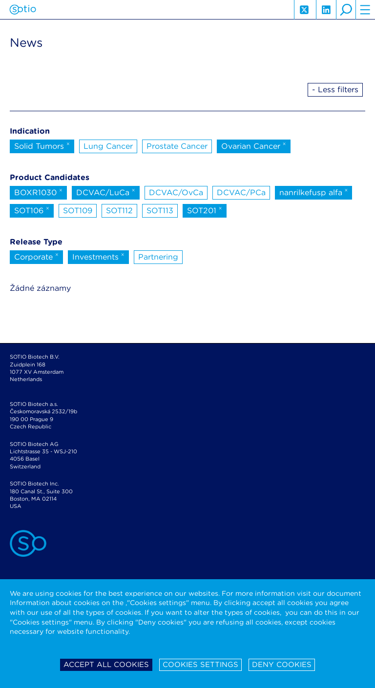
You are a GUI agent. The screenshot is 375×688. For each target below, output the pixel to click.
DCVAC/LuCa (105, 191)
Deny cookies (282, 664)
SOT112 (119, 210)
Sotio (22, 10)
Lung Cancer (108, 146)
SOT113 (159, 210)
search (345, 10)
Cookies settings (200, 664)
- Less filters (335, 89)
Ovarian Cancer (253, 145)
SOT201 (204, 209)
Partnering (158, 257)
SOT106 (31, 209)
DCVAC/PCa (241, 192)
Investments (98, 256)
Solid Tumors (42, 145)
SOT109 (77, 210)
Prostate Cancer (177, 146)
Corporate (36, 256)
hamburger (365, 10)
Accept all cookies (106, 664)
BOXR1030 (38, 191)
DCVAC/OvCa (176, 192)
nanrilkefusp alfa (313, 191)
